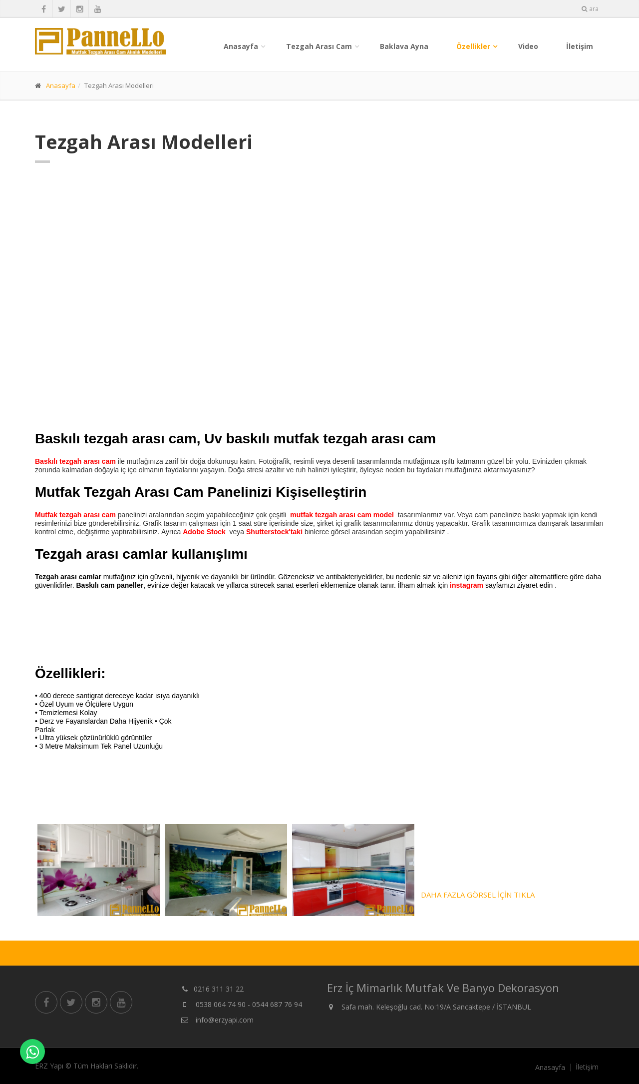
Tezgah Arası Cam (319, 46)
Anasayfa (241, 46)
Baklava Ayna (404, 46)
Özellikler (473, 46)
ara (590, 8)
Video (528, 46)
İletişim (579, 46)
